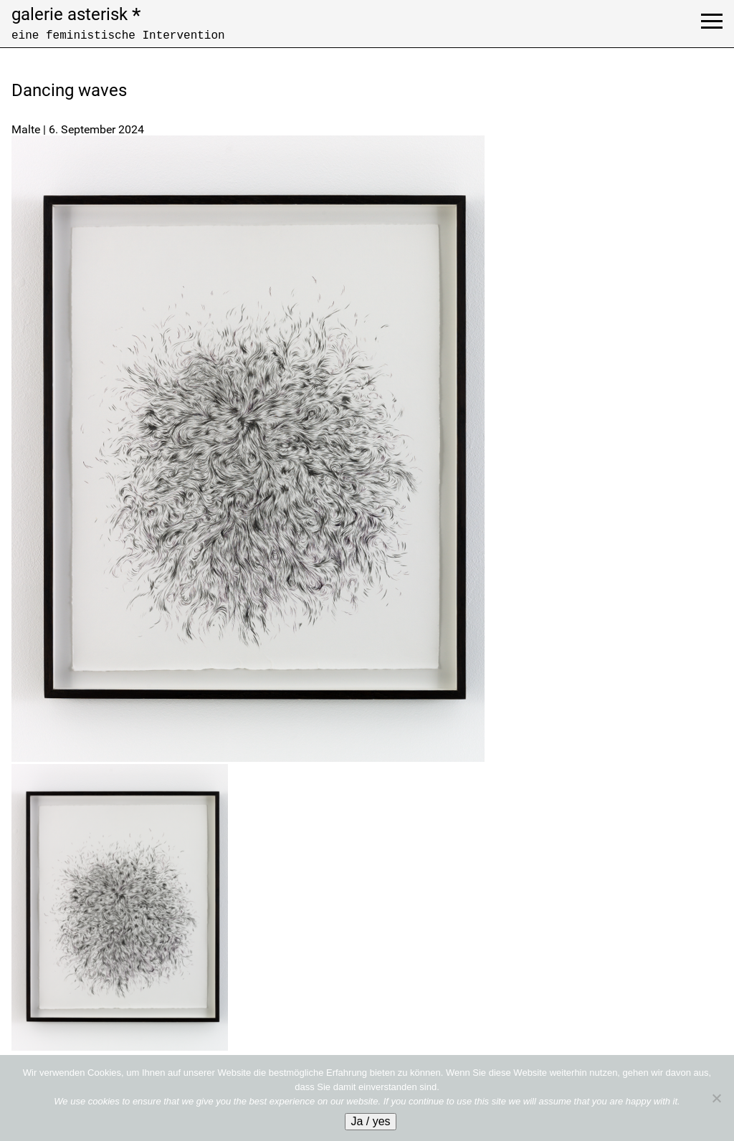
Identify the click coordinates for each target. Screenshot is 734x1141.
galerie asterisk (75, 14)
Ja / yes (370, 1121)
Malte (25, 129)
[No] (716, 1098)
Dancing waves (69, 90)
